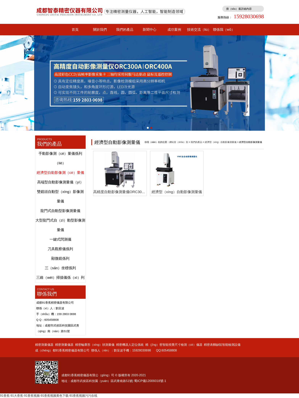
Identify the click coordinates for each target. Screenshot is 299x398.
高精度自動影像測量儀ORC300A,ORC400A (128, 192)
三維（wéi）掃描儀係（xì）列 (60, 278)
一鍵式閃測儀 (60, 239)
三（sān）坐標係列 (60, 268)
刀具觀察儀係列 (60, 249)
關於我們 (100, 29)
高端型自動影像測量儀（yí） (60, 182)
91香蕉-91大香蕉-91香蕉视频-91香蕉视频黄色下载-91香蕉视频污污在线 (48, 395)
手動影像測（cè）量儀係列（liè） (60, 158)
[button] (148, 128)
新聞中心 (149, 29)
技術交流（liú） (199, 29)
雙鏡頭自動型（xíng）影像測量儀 (60, 196)
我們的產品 (124, 29)
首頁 (75, 29)
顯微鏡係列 (60, 258)
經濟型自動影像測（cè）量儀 (60, 173)
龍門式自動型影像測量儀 (60, 211)
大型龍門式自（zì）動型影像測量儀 (60, 225)
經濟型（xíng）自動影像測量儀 (221, 142)
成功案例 (174, 29)
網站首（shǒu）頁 (178, 142)
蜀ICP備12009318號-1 (150, 381)
